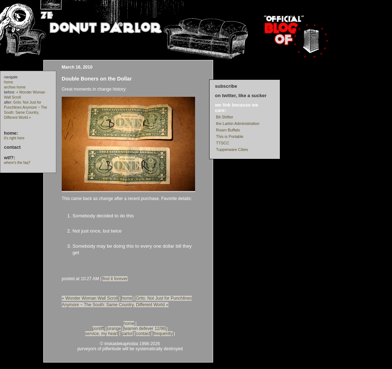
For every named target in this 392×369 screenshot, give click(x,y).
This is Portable (229, 136)
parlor (127, 333)
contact (12, 147)
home (8, 82)
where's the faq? (17, 163)
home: (11, 133)
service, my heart (101, 333)
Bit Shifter (224, 117)
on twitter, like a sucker (241, 95)
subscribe (226, 86)
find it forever (114, 278)
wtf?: (9, 157)
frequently (163, 333)
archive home (15, 87)
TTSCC (222, 143)
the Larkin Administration (237, 123)
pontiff (98, 328)
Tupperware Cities (232, 149)
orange (114, 328)
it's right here (14, 138)
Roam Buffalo (228, 130)
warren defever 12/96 (144, 328)
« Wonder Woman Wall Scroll (90, 298)
